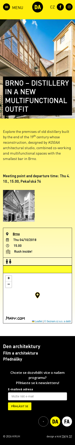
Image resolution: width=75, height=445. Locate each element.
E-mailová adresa (20, 389)
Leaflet (37, 321)
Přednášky (12, 359)
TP (70, 436)
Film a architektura (20, 353)
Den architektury (21, 346)
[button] (37, 295)
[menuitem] (51, 6)
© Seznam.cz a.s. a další (57, 321)
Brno (16, 234)
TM (64, 436)
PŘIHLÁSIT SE (19, 406)
